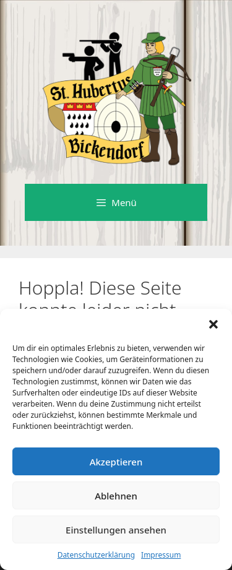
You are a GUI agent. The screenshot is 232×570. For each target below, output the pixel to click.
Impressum (161, 555)
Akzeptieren (116, 462)
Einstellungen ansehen (116, 530)
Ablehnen (116, 496)
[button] (213, 324)
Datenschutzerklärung (96, 555)
